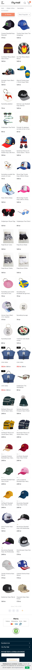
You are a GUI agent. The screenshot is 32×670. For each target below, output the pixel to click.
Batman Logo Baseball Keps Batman (23, 104)
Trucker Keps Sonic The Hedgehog (23, 34)
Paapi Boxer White (22, 268)
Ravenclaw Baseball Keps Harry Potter (22, 504)
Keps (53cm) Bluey (6, 197)
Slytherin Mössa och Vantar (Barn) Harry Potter (7, 410)
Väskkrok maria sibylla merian (23, 339)
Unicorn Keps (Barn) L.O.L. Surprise (7, 316)
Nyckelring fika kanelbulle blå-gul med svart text (23, 292)
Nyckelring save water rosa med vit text (7, 292)
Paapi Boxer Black (22, 244)
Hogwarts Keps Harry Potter (23, 598)
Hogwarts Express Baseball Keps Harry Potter (7, 457)
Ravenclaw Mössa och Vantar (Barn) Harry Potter (23, 433)
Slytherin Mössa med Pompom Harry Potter (23, 410)
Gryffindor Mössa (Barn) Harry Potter (8, 58)
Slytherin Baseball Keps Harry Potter (8, 480)
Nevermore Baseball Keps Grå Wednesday (23, 527)
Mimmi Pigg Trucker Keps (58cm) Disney (23, 198)
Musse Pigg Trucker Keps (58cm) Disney (23, 175)
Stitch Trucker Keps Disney (7, 527)
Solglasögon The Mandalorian (21, 386)
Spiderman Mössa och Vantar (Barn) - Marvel (23, 151)
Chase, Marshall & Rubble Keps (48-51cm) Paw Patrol (8, 151)
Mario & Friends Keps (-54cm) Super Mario (23, 81)
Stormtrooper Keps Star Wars (24, 551)
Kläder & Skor (11, 8)
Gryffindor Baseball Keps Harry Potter (22, 457)
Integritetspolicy (18, 667)
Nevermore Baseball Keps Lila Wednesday (7, 551)
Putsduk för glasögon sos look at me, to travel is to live (24, 128)
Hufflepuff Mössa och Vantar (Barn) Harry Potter (7, 433)
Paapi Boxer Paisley (7, 268)
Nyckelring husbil (6, 338)
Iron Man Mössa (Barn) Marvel (23, 58)
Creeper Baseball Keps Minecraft (8, 34)
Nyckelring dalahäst (6, 104)
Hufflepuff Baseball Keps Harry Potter (7, 504)
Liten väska (4, 362)
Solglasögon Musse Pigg (8, 221)
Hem (2, 8)
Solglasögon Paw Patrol (8, 127)
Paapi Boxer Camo (6, 244)
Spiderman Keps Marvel (8, 597)
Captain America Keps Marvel (7, 574)
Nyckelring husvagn (22, 315)
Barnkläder (20, 8)
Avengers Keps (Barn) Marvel (7, 81)
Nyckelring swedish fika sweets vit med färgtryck (8, 175)
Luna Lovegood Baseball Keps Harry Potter (22, 480)
